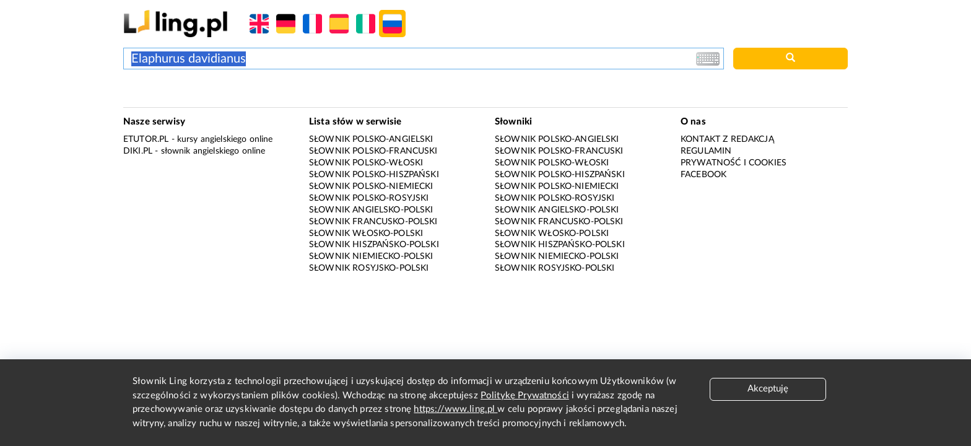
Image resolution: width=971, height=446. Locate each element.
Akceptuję (767, 388)
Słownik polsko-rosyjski (369, 198)
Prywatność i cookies (733, 163)
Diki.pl (137, 151)
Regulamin (706, 151)
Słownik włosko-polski (366, 233)
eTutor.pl (145, 139)
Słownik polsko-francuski (373, 151)
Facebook (703, 174)
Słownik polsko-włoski (366, 163)
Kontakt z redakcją (727, 139)
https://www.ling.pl (455, 409)
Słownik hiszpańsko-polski (374, 244)
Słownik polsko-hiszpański (374, 174)
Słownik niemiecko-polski (371, 256)
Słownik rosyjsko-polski (369, 268)
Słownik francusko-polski (373, 221)
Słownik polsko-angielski (371, 139)
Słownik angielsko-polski (371, 210)
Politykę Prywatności (525, 395)
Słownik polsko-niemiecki (371, 186)
